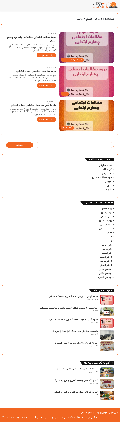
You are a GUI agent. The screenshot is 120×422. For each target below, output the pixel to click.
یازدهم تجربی (106, 257)
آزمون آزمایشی (105, 165)
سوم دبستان (106, 216)
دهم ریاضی (107, 249)
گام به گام (107, 169)
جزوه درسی (107, 173)
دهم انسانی (106, 253)
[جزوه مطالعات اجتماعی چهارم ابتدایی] (86, 81)
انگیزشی (108, 181)
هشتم (109, 237)
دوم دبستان (106, 212)
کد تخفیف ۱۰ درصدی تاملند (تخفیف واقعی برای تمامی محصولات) (68, 308)
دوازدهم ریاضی (105, 273)
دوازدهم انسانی (105, 277)
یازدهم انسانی (105, 265)
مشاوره (109, 189)
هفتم (109, 233)
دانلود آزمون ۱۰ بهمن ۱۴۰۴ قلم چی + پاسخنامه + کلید (73, 319)
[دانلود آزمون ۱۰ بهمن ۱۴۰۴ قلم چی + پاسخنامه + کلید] (107, 323)
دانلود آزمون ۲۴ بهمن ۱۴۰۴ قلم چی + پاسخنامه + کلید (73, 296)
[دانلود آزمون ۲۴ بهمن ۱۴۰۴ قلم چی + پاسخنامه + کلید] (107, 300)
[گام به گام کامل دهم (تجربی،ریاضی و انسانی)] (107, 372)
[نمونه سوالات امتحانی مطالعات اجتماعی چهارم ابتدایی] (86, 47)
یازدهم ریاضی (106, 261)
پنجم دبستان (106, 224)
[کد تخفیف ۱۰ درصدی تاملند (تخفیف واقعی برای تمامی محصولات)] (107, 311)
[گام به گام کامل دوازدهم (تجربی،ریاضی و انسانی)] (107, 395)
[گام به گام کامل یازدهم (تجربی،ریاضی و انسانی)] (107, 346)
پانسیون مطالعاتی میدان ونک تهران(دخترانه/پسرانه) (74, 331)
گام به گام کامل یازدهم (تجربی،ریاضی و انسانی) (76, 343)
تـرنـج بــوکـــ (55, 417)
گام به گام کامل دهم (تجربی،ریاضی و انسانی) (77, 369)
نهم (110, 241)
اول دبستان (106, 208)
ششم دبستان (105, 229)
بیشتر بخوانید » (46, 55)
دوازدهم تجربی (105, 269)
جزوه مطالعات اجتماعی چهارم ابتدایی (36, 71)
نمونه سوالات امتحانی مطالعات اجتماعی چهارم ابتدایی (31, 39)
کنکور (109, 185)
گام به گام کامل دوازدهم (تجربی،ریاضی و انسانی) (76, 392)
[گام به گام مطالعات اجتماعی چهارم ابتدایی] (86, 115)
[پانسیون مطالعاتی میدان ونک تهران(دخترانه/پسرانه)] (107, 335)
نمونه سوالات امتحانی (102, 177)
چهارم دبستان (105, 220)
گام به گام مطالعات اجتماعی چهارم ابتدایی (33, 105)
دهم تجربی (107, 245)
